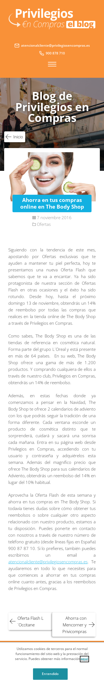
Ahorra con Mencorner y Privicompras (74, 624)
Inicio (18, 136)
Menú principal (52, 64)
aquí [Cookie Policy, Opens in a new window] (84, 661)
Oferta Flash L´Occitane (30, 621)
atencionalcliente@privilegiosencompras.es (48, 561)
